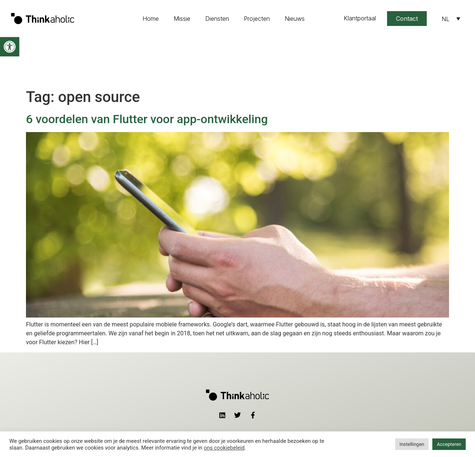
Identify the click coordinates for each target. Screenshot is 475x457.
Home (150, 18)
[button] (9, 46)
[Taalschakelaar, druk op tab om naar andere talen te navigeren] (451, 18)
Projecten (257, 18)
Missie (182, 18)
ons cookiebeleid (224, 447)
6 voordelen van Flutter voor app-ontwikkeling (147, 71)
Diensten (217, 18)
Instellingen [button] (412, 444)
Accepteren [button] (449, 444)
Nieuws (295, 18)
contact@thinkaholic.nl (307, 414)
